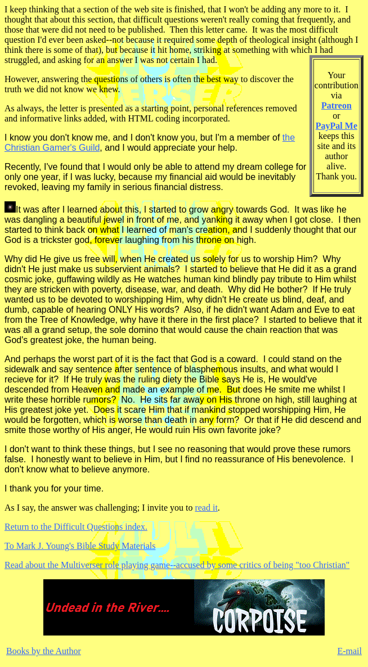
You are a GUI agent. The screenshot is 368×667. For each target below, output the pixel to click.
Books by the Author (43, 651)
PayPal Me (336, 125)
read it (206, 507)
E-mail (349, 651)
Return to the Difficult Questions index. (76, 526)
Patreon (336, 105)
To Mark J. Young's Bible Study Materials (80, 546)
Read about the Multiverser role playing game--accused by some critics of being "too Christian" (177, 565)
